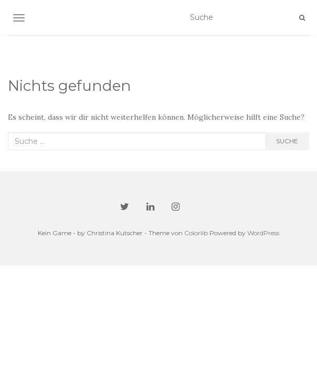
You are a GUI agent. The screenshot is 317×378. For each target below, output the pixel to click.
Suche (287, 141)
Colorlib (196, 233)
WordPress (263, 233)
